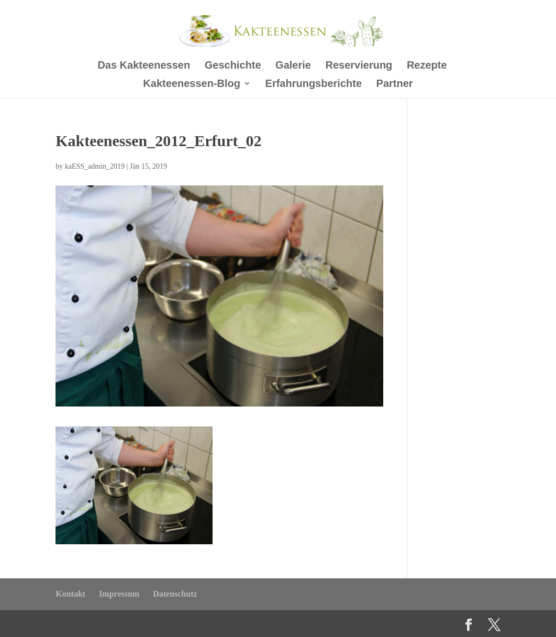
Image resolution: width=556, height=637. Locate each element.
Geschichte (233, 66)
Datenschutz (175, 593)
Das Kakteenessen (143, 66)
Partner (394, 84)
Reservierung (359, 66)
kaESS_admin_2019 (95, 166)
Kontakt (70, 593)
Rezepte (427, 66)
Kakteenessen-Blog (191, 84)
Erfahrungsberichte (313, 84)
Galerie (293, 66)
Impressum (119, 593)
